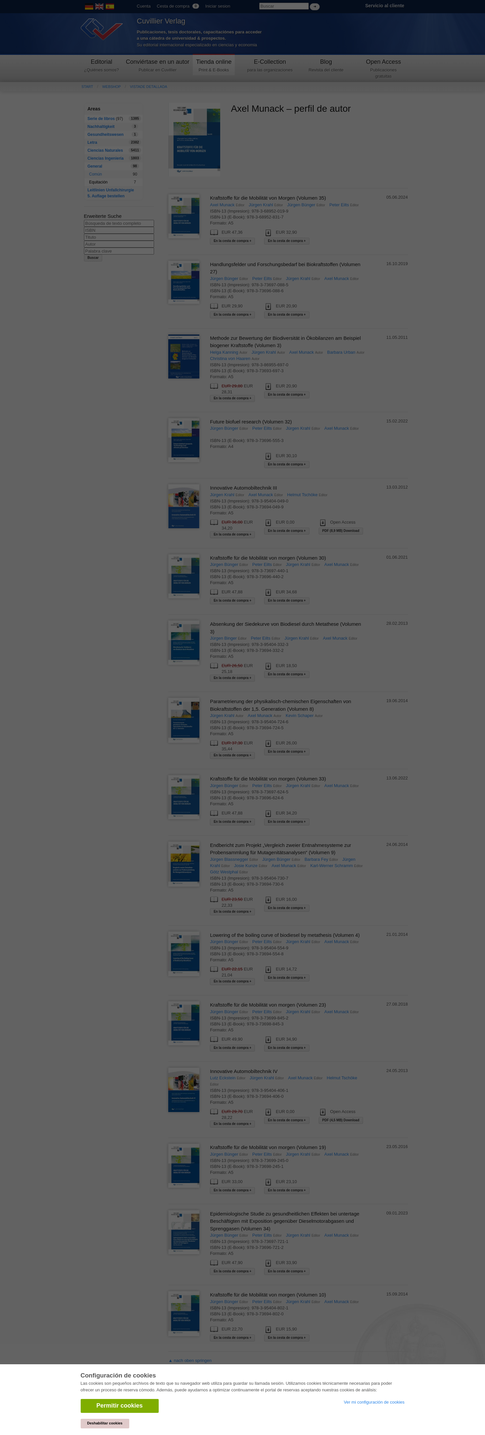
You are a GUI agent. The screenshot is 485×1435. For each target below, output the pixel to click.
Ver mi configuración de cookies (374, 1402)
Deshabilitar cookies (105, 1423)
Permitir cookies (120, 1405)
